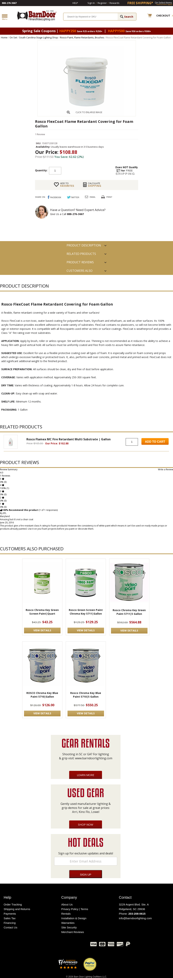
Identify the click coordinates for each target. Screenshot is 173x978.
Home (4, 37)
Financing (10, 922)
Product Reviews (80, 262)
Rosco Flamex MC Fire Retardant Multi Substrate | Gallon (68, 439)
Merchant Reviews (72, 932)
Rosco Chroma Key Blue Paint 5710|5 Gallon (85, 694)
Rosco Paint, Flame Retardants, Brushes (82, 37)
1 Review (40, 134)
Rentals (66, 913)
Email (93, 197)
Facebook (50, 945)
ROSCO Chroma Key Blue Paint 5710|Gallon (42, 694)
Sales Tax (10, 918)
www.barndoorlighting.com (93, 758)
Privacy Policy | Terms (74, 909)
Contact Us (10, 927)
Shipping (94, 184)
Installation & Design (73, 918)
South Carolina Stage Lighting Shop (38, 37)
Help (75, 3)
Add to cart (90, 170)
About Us (67, 904)
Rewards (114, 3)
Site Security (69, 927)
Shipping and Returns (17, 909)
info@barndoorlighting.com (135, 918)
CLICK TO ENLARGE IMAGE (89, 112)
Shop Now (85, 824)
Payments (10, 913)
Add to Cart (155, 441)
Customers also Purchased (79, 272)
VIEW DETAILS (42, 630)
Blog (69, 945)
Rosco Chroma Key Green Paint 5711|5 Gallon (129, 612)
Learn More (85, 775)
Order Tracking (13, 904)
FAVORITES (67, 184)
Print (109, 197)
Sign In (91, 3)
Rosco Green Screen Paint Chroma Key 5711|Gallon (86, 611)
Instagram (78, 945)
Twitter (60, 945)
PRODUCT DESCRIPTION (84, 245)
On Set (13, 37)
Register (102, 3)
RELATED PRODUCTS (81, 254)
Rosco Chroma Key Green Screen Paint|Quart (42, 611)
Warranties (67, 922)
